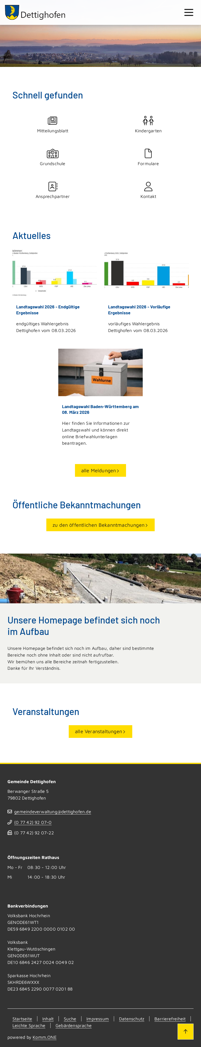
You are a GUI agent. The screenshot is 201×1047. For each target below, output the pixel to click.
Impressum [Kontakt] (97, 1018)
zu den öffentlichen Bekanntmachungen (98, 525)
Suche (70, 1018)
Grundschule (52, 157)
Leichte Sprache (28, 1025)
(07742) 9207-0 (33, 822)
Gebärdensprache (74, 1025)
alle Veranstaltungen (98, 731)
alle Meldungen (98, 470)
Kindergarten (148, 124)
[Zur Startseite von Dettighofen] (35, 12)
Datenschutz (131, 1018)
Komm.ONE (45, 1037)
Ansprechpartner (52, 190)
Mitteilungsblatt (52, 124)
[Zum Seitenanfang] (186, 1032)
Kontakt (148, 190)
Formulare (148, 157)
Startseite (22, 1018)
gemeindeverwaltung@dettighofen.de (52, 811)
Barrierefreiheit (170, 1018)
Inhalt (48, 1018)
